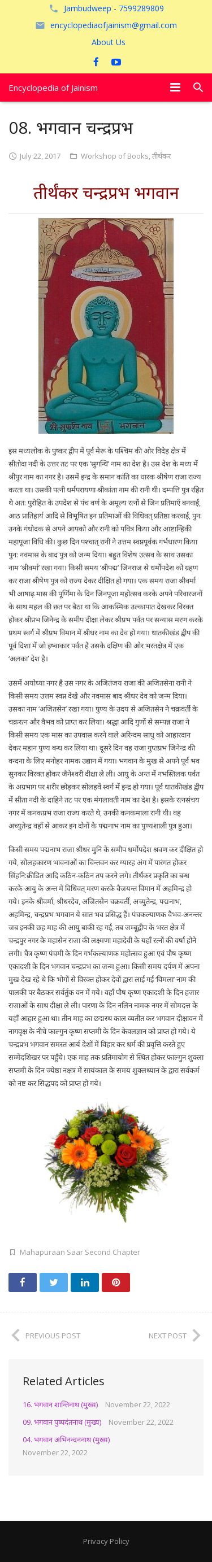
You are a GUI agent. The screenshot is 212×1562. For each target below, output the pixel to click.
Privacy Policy (106, 1541)
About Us (109, 42)
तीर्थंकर (161, 156)
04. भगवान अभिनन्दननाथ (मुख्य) (66, 1439)
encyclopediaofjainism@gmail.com (113, 25)
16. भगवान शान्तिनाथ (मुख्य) (60, 1404)
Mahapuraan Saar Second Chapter (80, 1252)
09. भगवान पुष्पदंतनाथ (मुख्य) (62, 1422)
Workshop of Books (115, 156)
